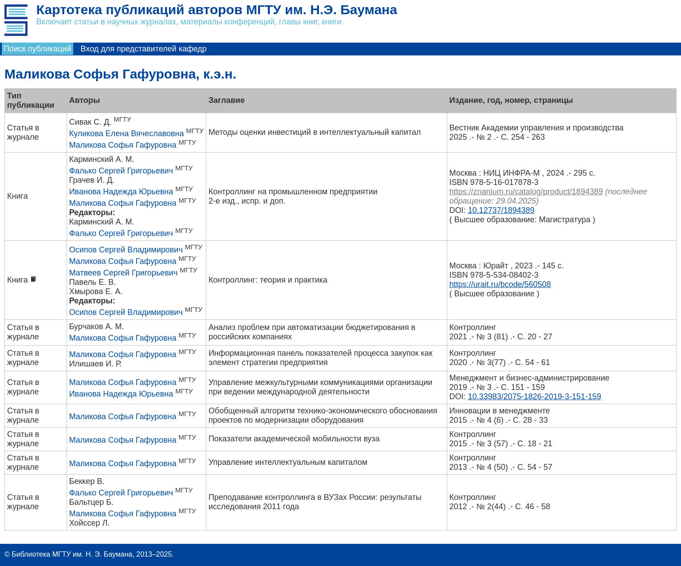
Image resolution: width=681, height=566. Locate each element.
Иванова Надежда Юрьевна (121, 191)
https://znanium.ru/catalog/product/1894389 (526, 191)
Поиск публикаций (37, 48)
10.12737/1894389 (501, 210)
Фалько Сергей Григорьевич (121, 170)
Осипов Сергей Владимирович (126, 249)
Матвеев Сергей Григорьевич (123, 272)
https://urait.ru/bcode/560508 (500, 284)
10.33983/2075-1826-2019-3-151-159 (534, 396)
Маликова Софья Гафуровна (123, 145)
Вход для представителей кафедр (144, 48)
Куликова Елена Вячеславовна (126, 133)
